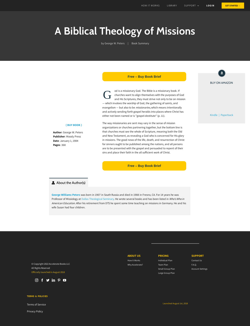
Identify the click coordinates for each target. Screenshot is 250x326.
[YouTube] (64, 280)
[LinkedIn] (53, 280)
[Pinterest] (59, 280)
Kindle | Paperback (221, 115)
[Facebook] (42, 280)
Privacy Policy (35, 311)
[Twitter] (47, 280)
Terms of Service (36, 304)
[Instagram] (36, 280)
